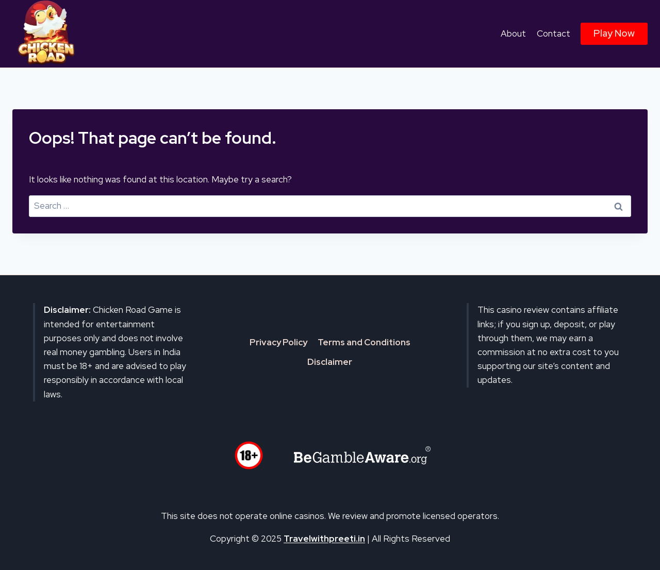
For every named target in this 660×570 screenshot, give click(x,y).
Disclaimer (329, 361)
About (513, 33)
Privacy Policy (278, 342)
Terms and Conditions (364, 342)
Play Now (614, 33)
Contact (553, 33)
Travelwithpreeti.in (324, 538)
